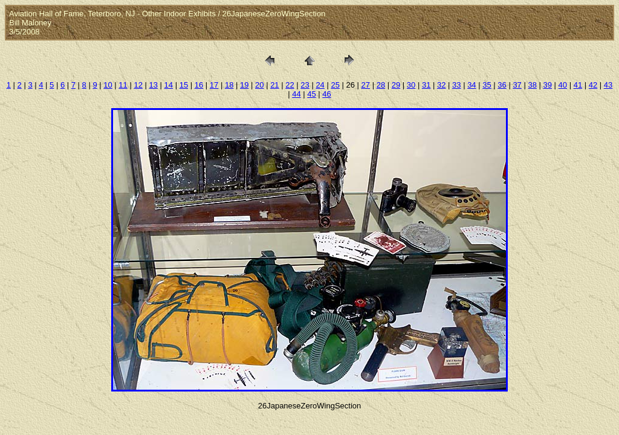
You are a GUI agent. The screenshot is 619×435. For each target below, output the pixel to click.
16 (199, 84)
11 (122, 84)
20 (259, 84)
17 (214, 84)
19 (244, 84)
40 (563, 84)
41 (578, 84)
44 (296, 93)
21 (274, 84)
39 (547, 84)
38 (532, 84)
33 (456, 84)
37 (517, 84)
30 (411, 84)
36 (501, 84)
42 (593, 84)
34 (471, 84)
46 (326, 93)
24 (320, 84)
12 (138, 84)
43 (608, 84)
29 (396, 84)
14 (168, 84)
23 (304, 84)
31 (426, 84)
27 (365, 84)
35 (486, 84)
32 (441, 84)
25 (335, 84)
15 (184, 84)
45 (311, 93)
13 (153, 84)
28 (381, 84)
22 (289, 84)
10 (107, 84)
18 (229, 84)
